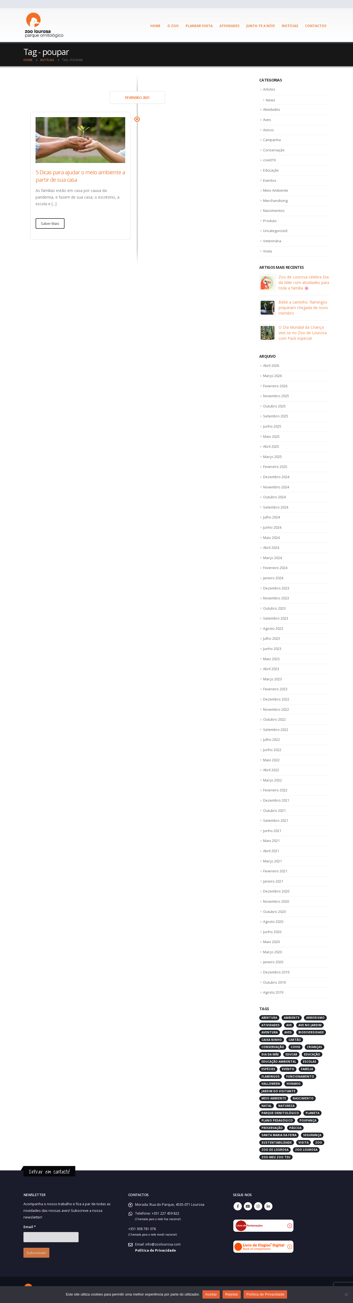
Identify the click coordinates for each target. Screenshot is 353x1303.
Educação (271, 169)
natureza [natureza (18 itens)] (286, 1104)
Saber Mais (50, 223)
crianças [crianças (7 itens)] (314, 1045)
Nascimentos (274, 210)
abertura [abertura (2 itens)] (269, 1016)
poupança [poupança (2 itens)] (307, 1119)
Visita (267, 250)
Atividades (229, 25)
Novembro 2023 (276, 597)
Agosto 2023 (273, 627)
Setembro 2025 (275, 415)
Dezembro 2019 (276, 970)
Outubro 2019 (274, 980)
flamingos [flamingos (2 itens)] (270, 1074)
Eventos (270, 180)
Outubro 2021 (274, 809)
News (270, 100)
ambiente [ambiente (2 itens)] (291, 1016)
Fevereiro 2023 (275, 688)
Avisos (268, 129)
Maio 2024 (271, 536)
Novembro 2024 (276, 486)
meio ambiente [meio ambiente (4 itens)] (273, 1097)
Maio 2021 (271, 839)
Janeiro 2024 (273, 577)
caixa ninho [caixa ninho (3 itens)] (271, 1038)
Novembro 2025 (276, 395)
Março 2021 (272, 859)
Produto (270, 220)
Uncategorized (275, 230)
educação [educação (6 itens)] (312, 1053)
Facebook (238, 1204)
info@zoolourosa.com (163, 1242)
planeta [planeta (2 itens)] (312, 1111)
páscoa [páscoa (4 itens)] (295, 1126)
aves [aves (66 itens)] (288, 1031)
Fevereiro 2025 (275, 466)
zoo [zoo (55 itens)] (318, 1141)
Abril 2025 (271, 445)
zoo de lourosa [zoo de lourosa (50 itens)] (274, 1148)
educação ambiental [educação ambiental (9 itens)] (278, 1060)
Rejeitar (231, 1294)
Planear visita (199, 25)
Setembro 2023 (275, 617)
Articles (269, 89)
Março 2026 (272, 375)
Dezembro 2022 (276, 698)
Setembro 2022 (275, 728)
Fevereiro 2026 (275, 385)
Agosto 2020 (273, 919)
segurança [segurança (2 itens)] (312, 1133)
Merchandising (275, 200)
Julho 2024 (271, 516)
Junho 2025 (272, 425)
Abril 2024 (271, 546)
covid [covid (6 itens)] (295, 1045)
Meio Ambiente (275, 190)
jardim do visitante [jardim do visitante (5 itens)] (278, 1089)
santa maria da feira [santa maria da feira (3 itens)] (278, 1133)
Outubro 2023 (274, 607)
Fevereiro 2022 (275, 788)
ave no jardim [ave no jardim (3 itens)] (310, 1023)
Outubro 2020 (274, 909)
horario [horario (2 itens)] (294, 1082)
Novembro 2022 (276, 708)
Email (29, 1225)
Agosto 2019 (273, 990)
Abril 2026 (271, 365)
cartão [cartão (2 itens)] (294, 1038)
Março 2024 (272, 556)
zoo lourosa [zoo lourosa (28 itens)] (306, 1148)
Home (155, 25)
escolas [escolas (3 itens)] (309, 1060)
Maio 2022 (271, 758)
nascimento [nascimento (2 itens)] (303, 1097)
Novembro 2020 (276, 899)
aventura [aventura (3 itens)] (269, 1031)
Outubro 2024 (274, 496)
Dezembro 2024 (276, 476)
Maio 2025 (271, 435)
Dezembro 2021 (276, 798)
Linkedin (268, 1204)
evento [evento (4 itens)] (288, 1067)
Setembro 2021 (275, 819)
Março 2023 (272, 677)
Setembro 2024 (275, 506)
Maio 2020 (271, 940)
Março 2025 (272, 456)
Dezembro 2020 (276, 889)
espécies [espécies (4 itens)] (268, 1067)
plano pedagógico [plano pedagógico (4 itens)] (277, 1119)
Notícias (290, 25)
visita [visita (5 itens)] (303, 1141)
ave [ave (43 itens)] (289, 1023)
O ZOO (173, 25)
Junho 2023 (272, 647)
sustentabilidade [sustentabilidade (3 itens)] (276, 1141)
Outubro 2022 (274, 718)
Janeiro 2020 (273, 960)
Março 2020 (272, 950)
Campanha (272, 139)
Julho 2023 (271, 637)
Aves (267, 119)
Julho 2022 (271, 738)
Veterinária (272, 240)
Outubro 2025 (274, 405)
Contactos (315, 25)
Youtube (248, 1204)
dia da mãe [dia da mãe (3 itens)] (270, 1053)
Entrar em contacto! (49, 1170)
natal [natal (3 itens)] (266, 1104)
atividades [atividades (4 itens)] (270, 1023)
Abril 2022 (271, 768)
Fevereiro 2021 (275, 869)
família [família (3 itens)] (307, 1067)
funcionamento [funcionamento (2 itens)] (300, 1074)
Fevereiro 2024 (275, 566)
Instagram (258, 1204)
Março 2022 (272, 778)
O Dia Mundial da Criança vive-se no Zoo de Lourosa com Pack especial (303, 332)
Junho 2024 (272, 526)
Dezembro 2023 (276, 587)
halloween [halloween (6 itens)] (270, 1082)
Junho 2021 (272, 829)
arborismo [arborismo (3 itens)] (315, 1016)
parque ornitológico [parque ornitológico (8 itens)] (280, 1111)
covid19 (269, 159)
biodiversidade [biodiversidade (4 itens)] (311, 1031)
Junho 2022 (272, 748)
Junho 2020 (272, 930)
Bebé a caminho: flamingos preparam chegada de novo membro (303, 307)
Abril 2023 (271, 667)
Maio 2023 (271, 657)
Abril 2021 (271, 849)
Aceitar (211, 1294)
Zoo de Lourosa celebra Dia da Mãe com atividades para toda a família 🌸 (304, 282)
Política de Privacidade (155, 1248)
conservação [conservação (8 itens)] (272, 1045)
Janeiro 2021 (273, 879)
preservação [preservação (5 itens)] (272, 1126)
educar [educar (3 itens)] (291, 1053)
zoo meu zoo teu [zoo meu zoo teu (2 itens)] (275, 1155)
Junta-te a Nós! (260, 25)
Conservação (274, 149)
